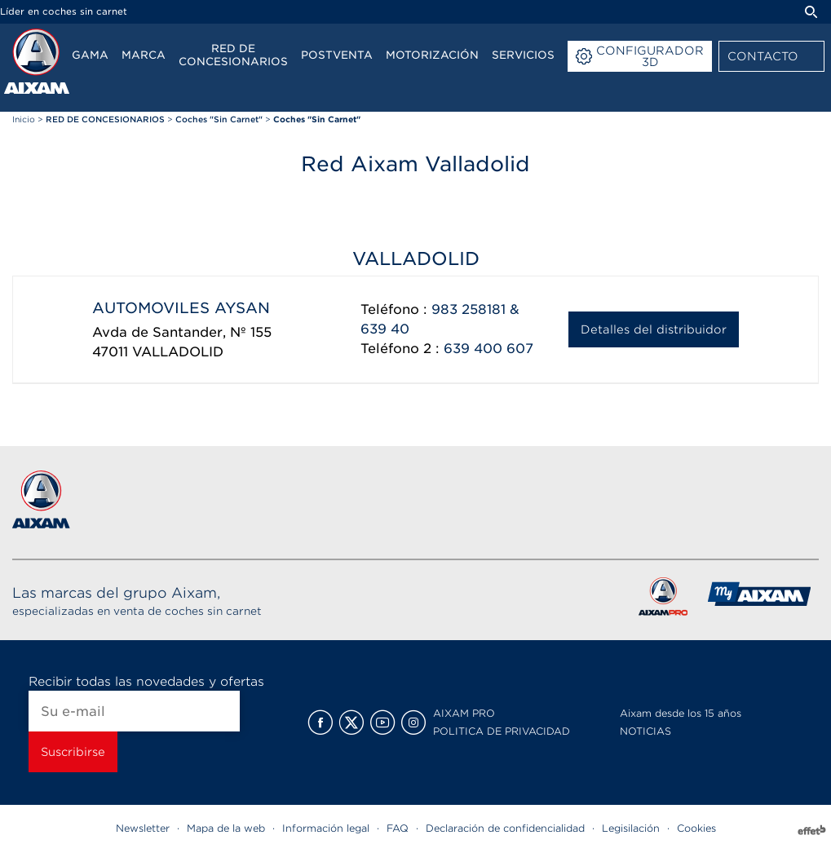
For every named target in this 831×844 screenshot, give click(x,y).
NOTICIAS (645, 731)
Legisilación (631, 828)
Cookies (696, 828)
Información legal (325, 828)
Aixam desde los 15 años (680, 713)
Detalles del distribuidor (654, 329)
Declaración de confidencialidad (505, 828)
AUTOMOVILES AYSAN (181, 307)
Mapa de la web (226, 828)
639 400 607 (488, 348)
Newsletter (143, 828)
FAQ (398, 828)
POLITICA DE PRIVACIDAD (501, 731)
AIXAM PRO (464, 713)
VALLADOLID (177, 352)
